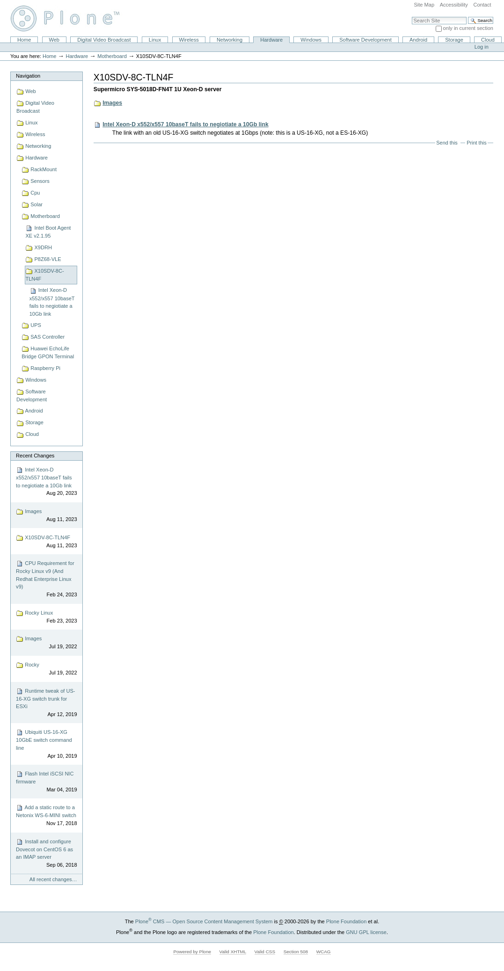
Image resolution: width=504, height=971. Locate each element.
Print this (476, 142)
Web (54, 40)
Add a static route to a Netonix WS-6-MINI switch (46, 815)
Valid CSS (265, 951)
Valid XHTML (232, 951)
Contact (482, 4)
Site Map (424, 4)
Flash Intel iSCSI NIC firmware (46, 781)
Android (418, 40)
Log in (482, 47)
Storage (454, 40)
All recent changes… (53, 879)
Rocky (46, 669)
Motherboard (112, 56)
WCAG (323, 951)
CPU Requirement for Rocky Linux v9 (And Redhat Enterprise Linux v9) (46, 579)
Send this (446, 142)
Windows (310, 40)
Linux (155, 40)
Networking (229, 40)
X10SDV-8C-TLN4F (46, 542)
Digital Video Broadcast (104, 40)
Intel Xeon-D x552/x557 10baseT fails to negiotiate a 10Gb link (46, 481)
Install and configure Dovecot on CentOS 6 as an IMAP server (46, 853)
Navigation (28, 76)
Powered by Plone (192, 951)
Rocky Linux (46, 617)
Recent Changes (35, 455)
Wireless (188, 40)
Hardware (271, 40)
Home (24, 40)
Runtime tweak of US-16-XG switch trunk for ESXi (46, 703)
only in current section (468, 28)
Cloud (488, 40)
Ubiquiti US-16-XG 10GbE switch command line (46, 744)
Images (46, 515)
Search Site (411, 16)
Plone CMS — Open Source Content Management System (204, 921)
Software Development (365, 40)
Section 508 (296, 951)
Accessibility (454, 4)
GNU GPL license (366, 932)
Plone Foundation (346, 921)
